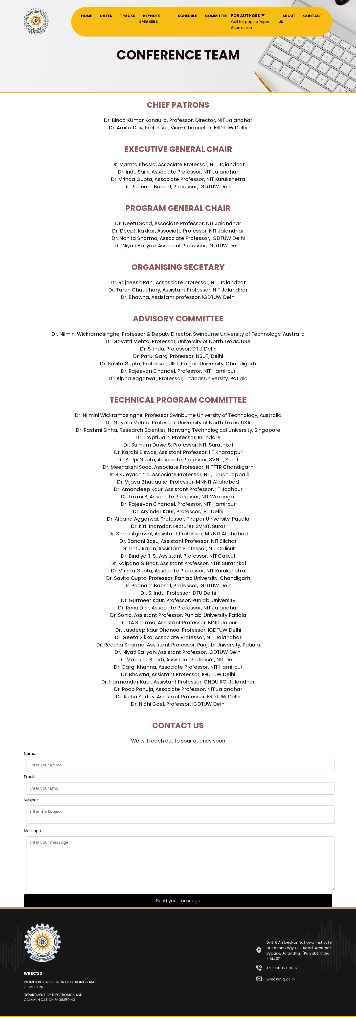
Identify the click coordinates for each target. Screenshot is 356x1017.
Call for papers (244, 21)
